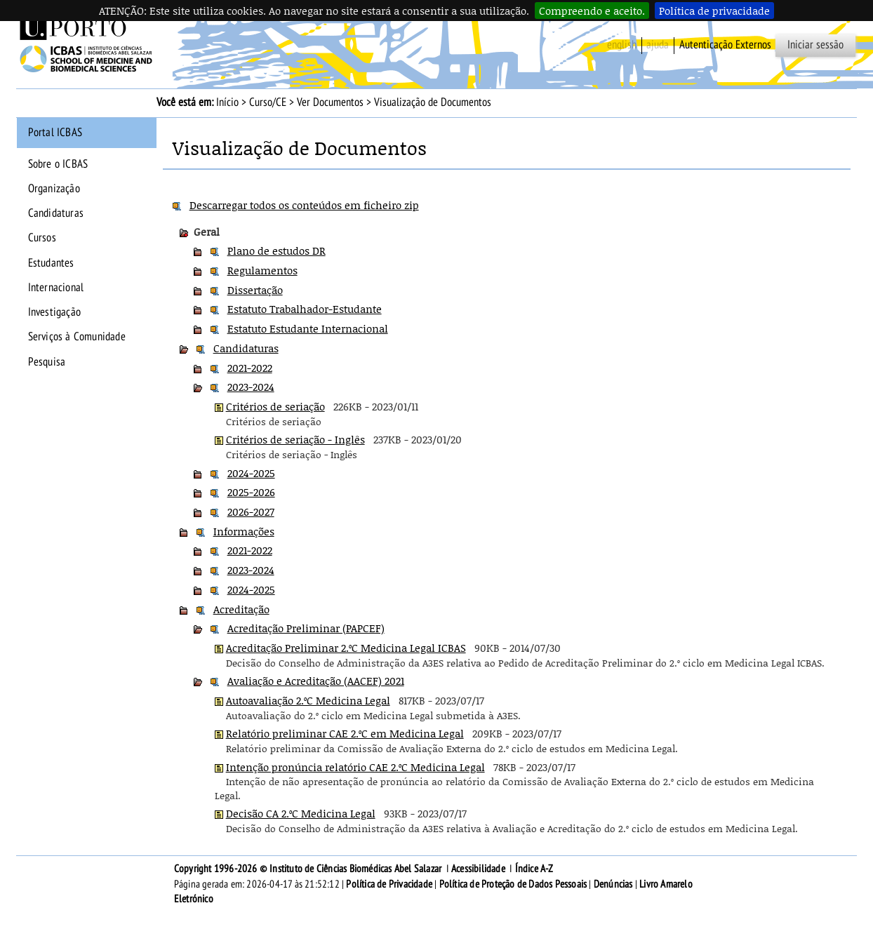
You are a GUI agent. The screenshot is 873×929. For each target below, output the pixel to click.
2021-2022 (249, 368)
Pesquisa (47, 362)
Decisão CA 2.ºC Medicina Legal (300, 813)
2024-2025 (251, 473)
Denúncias (613, 884)
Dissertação (255, 290)
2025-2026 (251, 492)
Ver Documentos (330, 102)
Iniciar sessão (815, 45)
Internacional (56, 288)
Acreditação (241, 609)
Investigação (54, 312)
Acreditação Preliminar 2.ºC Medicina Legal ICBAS (346, 648)
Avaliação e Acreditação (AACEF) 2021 (315, 681)
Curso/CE (267, 102)
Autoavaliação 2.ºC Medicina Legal (308, 700)
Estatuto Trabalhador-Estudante (304, 309)
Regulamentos (262, 270)
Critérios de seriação (275, 406)
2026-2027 (250, 511)
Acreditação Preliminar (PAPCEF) (306, 628)
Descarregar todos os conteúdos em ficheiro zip (304, 205)
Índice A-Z (534, 868)
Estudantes (51, 263)
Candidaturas (56, 213)
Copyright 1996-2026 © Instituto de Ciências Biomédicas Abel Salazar (309, 868)
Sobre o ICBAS (58, 164)
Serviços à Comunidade (77, 337)
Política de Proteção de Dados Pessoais (513, 884)
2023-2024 (250, 387)
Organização (54, 189)
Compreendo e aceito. (592, 11)
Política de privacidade (714, 11)
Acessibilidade (478, 868)
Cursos (42, 238)
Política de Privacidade (389, 884)
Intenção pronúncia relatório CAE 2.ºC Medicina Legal (355, 767)
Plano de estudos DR (276, 250)
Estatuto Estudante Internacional (307, 328)
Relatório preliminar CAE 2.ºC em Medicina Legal (345, 733)
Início (227, 102)
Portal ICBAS (55, 133)
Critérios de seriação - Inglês (295, 439)
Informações (243, 531)
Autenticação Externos (725, 45)
